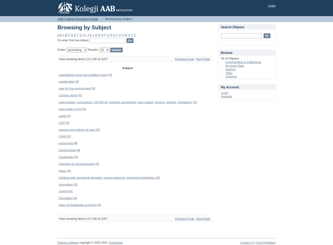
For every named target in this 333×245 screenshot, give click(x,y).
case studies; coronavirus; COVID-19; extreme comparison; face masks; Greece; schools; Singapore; (126, 102)
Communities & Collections (243, 62)
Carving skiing (68, 95)
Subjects (231, 76)
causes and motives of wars (77, 129)
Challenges (66, 157)
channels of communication (77, 164)
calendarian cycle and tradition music (83, 75)
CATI (62, 123)
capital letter (67, 81)
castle (63, 116)
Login (272, 5)
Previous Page (185, 59)
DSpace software (68, 242)
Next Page (203, 59)
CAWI (62, 136)
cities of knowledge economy (78, 205)
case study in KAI (70, 109)
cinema (63, 191)
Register (226, 96)
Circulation (66, 198)
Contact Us (247, 242)
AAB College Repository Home (78, 19)
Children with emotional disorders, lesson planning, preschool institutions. (107, 177)
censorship (66, 143)
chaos (63, 171)
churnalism (66, 184)
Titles (229, 73)
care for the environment (75, 88)
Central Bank (67, 150)
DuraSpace (116, 242)
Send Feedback (266, 242)
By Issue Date (235, 65)
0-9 (60, 35)
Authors (231, 69)
